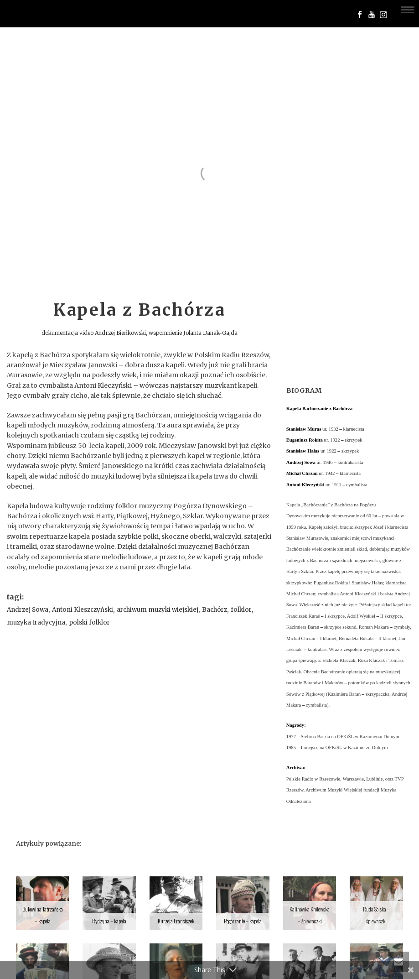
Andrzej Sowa (27, 610)
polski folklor (89, 622)
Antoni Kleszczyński (82, 610)
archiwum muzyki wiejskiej (157, 610)
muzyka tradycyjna (36, 622)
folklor (241, 610)
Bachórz (214, 610)
